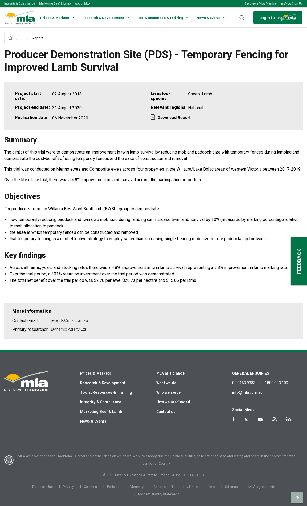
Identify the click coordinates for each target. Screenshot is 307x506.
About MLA (82, 3)
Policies (113, 487)
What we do (166, 383)
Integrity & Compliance (19, 3)
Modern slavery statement (158, 494)
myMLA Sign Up (292, 3)
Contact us (166, 411)
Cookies (90, 487)
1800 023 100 (276, 383)
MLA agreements (261, 487)
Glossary (136, 487)
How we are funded (173, 402)
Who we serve (168, 392)
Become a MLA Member (261, 3)
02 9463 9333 (244, 383)
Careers (160, 487)
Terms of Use (42, 487)
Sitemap (231, 487)
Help (211, 487)
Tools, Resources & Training (106, 392)
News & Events (93, 421)
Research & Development (102, 383)
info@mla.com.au (247, 392)
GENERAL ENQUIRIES (250, 373)
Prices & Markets (95, 373)
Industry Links (187, 487)
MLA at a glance (170, 373)
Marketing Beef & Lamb (55, 3)
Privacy (68, 487)
